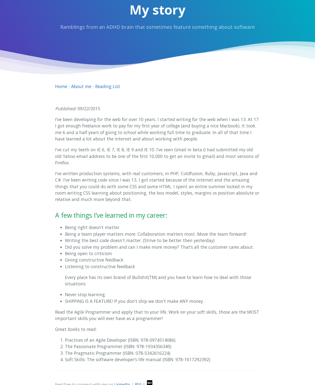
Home (61, 86)
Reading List (107, 86)
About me (81, 86)
